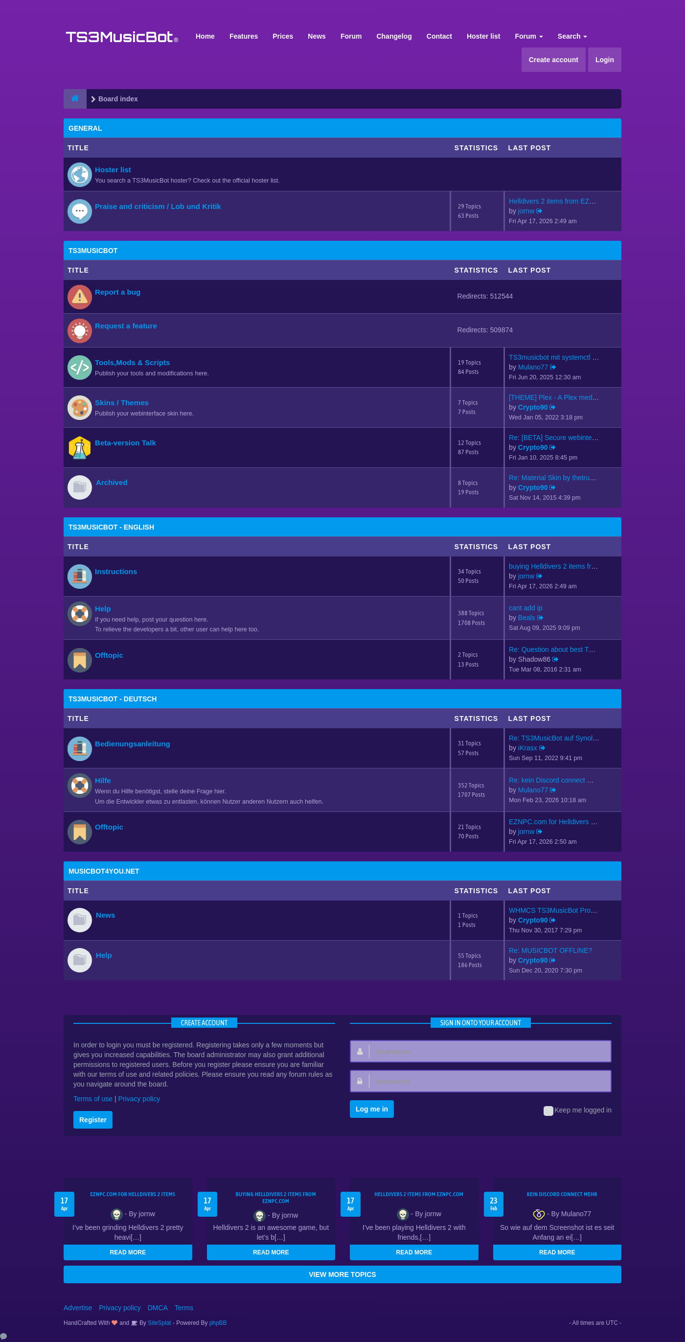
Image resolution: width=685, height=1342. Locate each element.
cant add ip (526, 608)
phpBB (218, 1322)
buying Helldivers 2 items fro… (555, 566)
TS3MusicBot (92, 251)
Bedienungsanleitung (132, 744)
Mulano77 (533, 367)
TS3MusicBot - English (111, 527)
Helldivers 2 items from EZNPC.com (418, 1194)
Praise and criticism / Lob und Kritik (158, 206)
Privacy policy (139, 1099)
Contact (439, 36)
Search (573, 36)
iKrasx (527, 748)
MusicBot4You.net (103, 871)
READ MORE (128, 1252)
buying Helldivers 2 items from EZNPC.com (276, 1197)
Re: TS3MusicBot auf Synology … (560, 738)
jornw (526, 211)
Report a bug (117, 292)
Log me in (372, 1109)
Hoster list (483, 36)
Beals (526, 618)
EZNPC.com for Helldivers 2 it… (558, 822)
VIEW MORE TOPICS (342, 1274)
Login (604, 60)
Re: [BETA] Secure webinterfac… (559, 437)
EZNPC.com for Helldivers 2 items (132, 1194)
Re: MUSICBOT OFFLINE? (550, 950)
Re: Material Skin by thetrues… (556, 478)
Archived (112, 482)
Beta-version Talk (125, 443)
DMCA (158, 1308)
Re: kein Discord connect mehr (555, 780)
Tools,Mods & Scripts (132, 362)
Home (205, 36)
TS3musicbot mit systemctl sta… (558, 357)
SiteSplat (158, 1322)
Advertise (78, 1308)
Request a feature (126, 326)
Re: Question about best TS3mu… (561, 649)
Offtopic (109, 655)
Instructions (116, 571)
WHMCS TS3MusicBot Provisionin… (564, 910)
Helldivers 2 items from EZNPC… (560, 201)
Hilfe (103, 780)
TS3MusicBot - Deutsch (112, 699)
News (317, 36)
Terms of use (93, 1099)
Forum (351, 36)
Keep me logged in (578, 1111)
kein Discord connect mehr (562, 1194)
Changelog (393, 36)
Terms (184, 1308)
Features (243, 36)
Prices (283, 36)
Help (103, 608)
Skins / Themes (122, 402)
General (85, 128)
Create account (553, 60)
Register (93, 1120)
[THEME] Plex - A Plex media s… (559, 397)
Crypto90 (533, 407)
